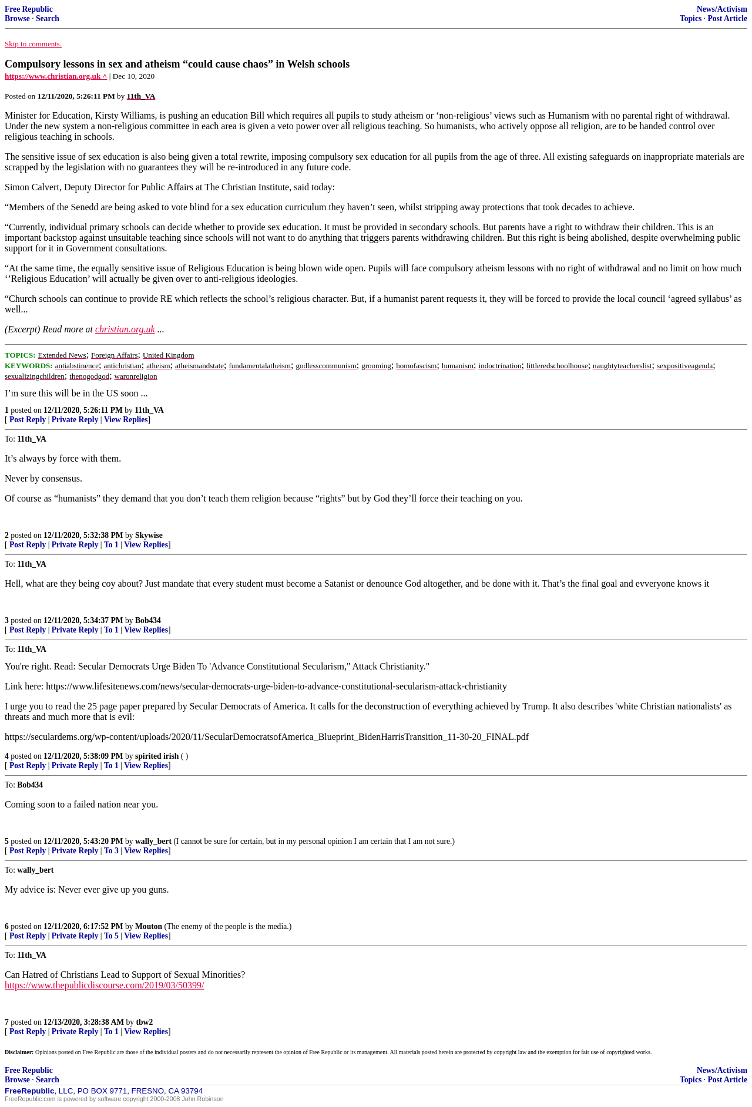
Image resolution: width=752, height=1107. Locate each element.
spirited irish (157, 756)
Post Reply (27, 419)
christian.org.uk (125, 329)
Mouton (148, 926)
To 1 (111, 544)
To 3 (111, 850)
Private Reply (75, 419)
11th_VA (149, 410)
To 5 (111, 935)
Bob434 (148, 620)
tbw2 (144, 1022)
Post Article (727, 18)
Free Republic (29, 9)
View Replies (126, 419)
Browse (17, 18)
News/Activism (722, 9)
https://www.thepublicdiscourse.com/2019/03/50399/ (104, 985)
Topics (690, 18)
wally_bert (153, 841)
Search (47, 18)
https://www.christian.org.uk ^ (56, 76)
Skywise (149, 535)
